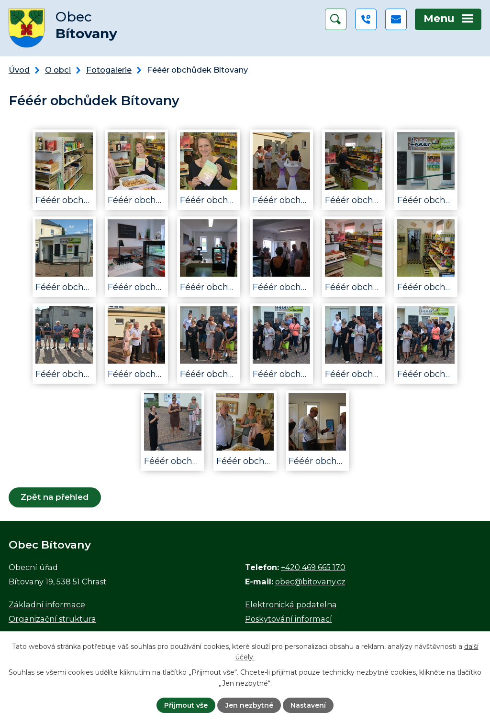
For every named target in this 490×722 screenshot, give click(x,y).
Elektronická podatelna (291, 604)
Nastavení (308, 705)
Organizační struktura (52, 619)
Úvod (19, 70)
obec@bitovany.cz (310, 581)
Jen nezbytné (249, 705)
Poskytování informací (288, 619)
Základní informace (47, 604)
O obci (58, 70)
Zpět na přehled (55, 497)
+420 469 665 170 (313, 567)
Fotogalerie (109, 70)
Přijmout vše (186, 705)
